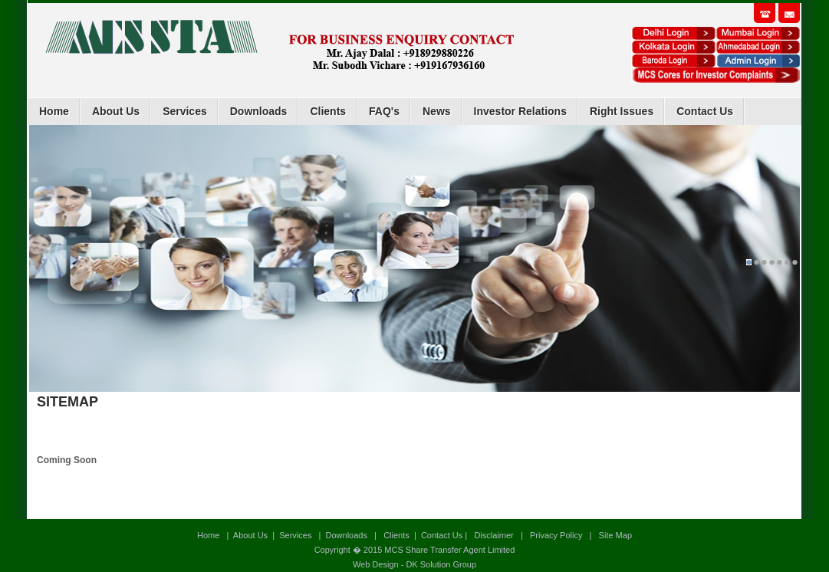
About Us (116, 111)
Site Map (614, 535)
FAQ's (384, 111)
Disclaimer (493, 535)
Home (54, 111)
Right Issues (621, 111)
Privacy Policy (556, 535)
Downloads (259, 111)
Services (185, 111)
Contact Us (704, 111)
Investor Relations (520, 111)
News (437, 111)
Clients (328, 111)
